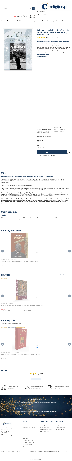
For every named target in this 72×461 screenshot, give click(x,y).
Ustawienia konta (60, 427)
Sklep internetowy (34, 459)
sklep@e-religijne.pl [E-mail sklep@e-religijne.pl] (43, 14)
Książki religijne (22, 24)
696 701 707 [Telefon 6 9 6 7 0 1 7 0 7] (42, 11)
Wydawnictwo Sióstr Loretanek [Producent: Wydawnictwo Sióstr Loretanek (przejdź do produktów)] (44, 136)
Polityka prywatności (28, 440)
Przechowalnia (60, 429)
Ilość (38, 145)
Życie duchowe (29, 24)
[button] (33, 8)
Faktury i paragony (44, 427)
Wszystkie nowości (65, 274)
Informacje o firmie (27, 444)
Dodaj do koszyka (53, 152)
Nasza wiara (36, 24)
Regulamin (22, 411)
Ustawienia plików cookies (29, 427)
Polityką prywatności (22, 412)
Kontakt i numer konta (28, 442)
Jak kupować (26, 425)
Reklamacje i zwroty (45, 425)
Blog (24, 446)
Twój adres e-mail (18, 405)
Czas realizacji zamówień (46, 429)
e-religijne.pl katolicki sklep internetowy (9, 24)
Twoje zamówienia (61, 425)
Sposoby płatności (44, 431)
